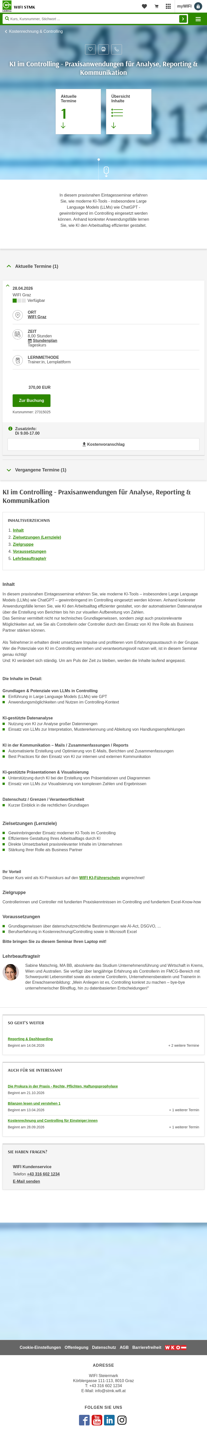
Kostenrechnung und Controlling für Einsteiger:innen (52, 1121)
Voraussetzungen (29, 551)
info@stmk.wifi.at (110, 1391)
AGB (124, 1347)
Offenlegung (76, 1347)
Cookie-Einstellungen (40, 1347)
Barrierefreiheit (146, 1347)
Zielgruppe (23, 544)
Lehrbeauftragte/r (29, 558)
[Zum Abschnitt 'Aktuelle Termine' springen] (78, 111)
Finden (183, 19)
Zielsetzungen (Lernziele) (37, 537)
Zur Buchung (34, 399)
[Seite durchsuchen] (95, 19)
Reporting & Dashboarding (30, 1039)
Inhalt (18, 530)
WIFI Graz (37, 317)
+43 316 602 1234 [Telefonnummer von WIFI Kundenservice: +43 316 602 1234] (43, 1174)
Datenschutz (104, 1347)
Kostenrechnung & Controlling (36, 31)
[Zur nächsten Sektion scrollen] (103, 170)
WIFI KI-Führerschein (99, 878)
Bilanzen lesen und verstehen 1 (34, 1103)
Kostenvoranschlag (103, 444)
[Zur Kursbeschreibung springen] (128, 111)
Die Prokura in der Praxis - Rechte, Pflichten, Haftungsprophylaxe (63, 1086)
